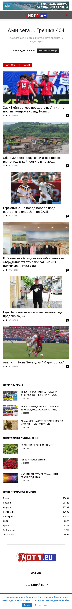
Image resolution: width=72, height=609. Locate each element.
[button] (5, 15)
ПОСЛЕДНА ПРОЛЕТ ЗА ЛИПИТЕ (37, 445)
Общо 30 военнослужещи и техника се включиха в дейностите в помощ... (32, 159)
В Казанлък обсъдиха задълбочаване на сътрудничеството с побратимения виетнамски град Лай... (33, 262)
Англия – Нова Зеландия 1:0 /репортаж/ (33, 362)
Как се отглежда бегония (33, 459)
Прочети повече (42, 605)
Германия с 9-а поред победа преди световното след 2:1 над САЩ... (30, 210)
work (5, 115)
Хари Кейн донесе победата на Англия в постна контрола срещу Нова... (33, 109)
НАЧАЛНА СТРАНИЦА (48, 51)
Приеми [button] (27, 605)
